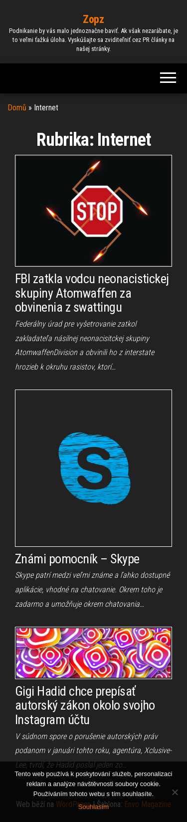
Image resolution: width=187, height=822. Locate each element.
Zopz (93, 19)
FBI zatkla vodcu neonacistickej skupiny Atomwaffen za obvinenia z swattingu (92, 293)
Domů (16, 107)
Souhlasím (93, 807)
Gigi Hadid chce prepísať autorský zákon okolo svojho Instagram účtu (85, 705)
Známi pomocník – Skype (77, 558)
